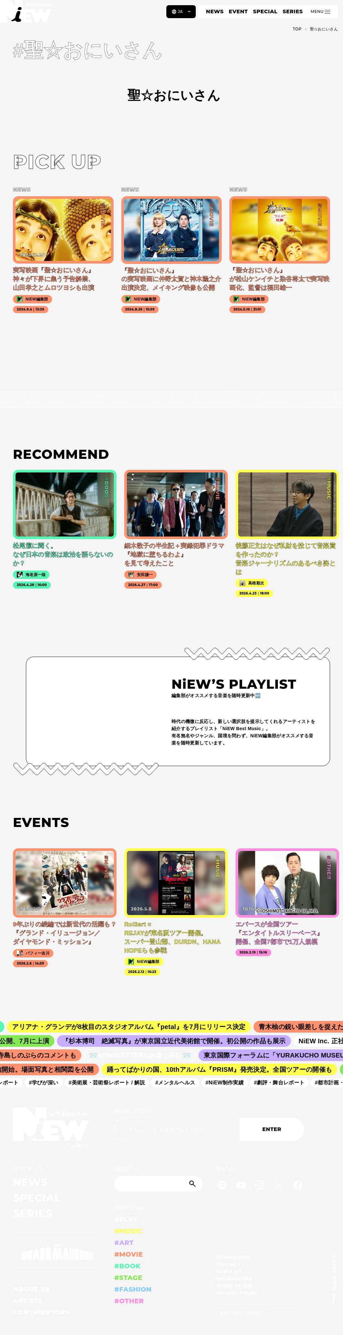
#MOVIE (128, 1254)
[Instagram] (259, 1186)
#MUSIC (128, 1231)
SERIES (292, 11)
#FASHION (132, 1289)
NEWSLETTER (133, 1111)
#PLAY (126, 1219)
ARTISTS (28, 1301)
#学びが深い (47, 1082)
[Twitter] (278, 1186)
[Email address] (176, 1129)
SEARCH (125, 1169)
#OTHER (129, 1301)
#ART (124, 1243)
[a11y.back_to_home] (26, 14)
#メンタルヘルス (179, 1082)
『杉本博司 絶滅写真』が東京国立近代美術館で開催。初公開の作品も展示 (179, 1041)
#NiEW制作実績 (228, 1082)
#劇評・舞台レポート (283, 1082)
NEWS (215, 11)
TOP (297, 29)
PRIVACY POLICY (237, 1293)
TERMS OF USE (234, 1286)
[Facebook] (297, 1186)
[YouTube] (241, 1186)
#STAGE (128, 1278)
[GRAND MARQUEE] (57, 1252)
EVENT (238, 11)
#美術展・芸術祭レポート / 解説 (110, 1082)
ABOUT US (31, 1289)
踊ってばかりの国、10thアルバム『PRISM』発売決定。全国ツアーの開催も (223, 1069)
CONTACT (228, 1264)
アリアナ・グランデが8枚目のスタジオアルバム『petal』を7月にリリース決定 (135, 1026)
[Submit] (193, 1184)
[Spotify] (222, 1186)
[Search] (158, 1184)
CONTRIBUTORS (41, 1312)
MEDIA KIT (229, 1271)
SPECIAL (265, 11)
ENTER (272, 1129)
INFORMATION (234, 1279)
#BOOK (127, 1266)
